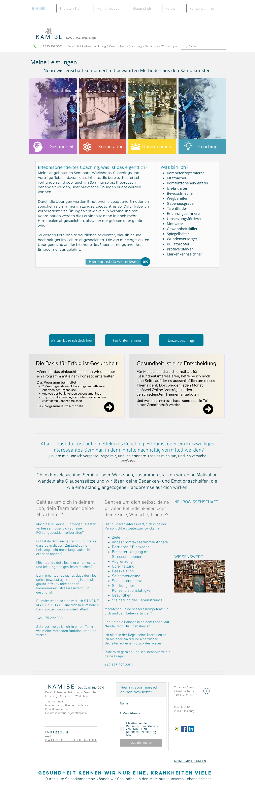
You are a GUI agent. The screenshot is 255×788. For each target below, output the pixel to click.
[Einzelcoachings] (181, 340)
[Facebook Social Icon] (184, 729)
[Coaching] (202, 146)
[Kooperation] (102, 146)
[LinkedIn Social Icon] (191, 729)
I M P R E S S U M (56, 732)
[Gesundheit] (53, 146)
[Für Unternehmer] (127, 340)
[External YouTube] (199, 526)
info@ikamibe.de (184, 691)
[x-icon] (177, 729)
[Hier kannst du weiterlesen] (114, 262)
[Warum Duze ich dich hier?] (72, 340)
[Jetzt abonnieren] (141, 743)
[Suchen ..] (203, 46)
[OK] (145, 261)
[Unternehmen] (152, 146)
